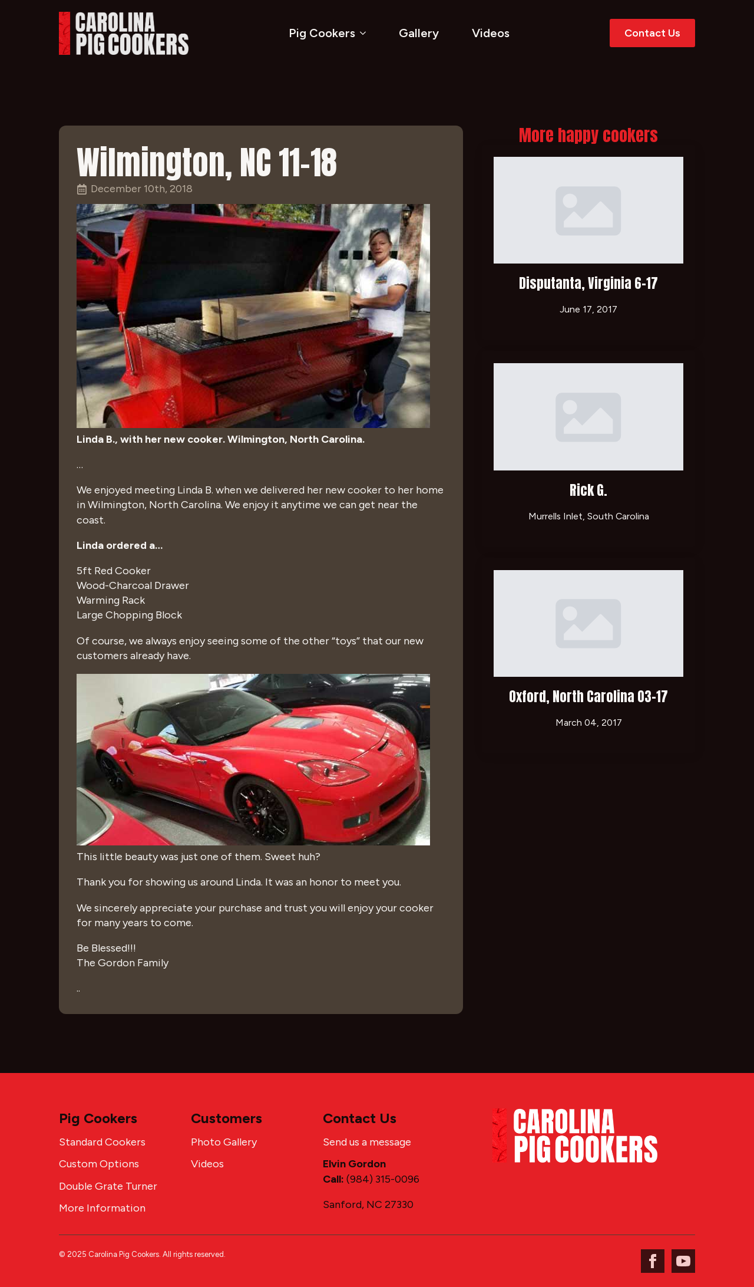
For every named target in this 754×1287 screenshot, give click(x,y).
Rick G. (588, 490)
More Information (102, 1208)
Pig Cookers (322, 33)
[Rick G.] (588, 416)
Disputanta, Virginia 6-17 (588, 283)
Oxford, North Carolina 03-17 (588, 697)
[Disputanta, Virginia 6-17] (588, 210)
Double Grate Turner (108, 1186)
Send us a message (367, 1141)
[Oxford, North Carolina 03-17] (588, 623)
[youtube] (683, 1261)
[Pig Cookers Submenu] (365, 33)
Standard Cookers (102, 1141)
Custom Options (99, 1163)
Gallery (419, 33)
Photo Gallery (224, 1141)
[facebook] (652, 1261)
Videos (491, 33)
